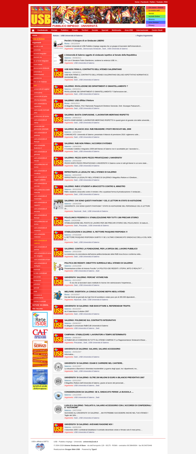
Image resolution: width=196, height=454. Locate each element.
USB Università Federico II (39, 146)
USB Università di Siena (40, 121)
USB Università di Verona (40, 184)
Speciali (36, 288)
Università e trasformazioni (39, 73)
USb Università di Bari (42, 260)
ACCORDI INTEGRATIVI (40, 54)
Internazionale (142, 30)
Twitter (152, 2)
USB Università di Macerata (40, 197)
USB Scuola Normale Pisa (41, 111)
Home (137, 2)
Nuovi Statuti (38, 64)
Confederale (43, 30)
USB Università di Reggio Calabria (40, 178)
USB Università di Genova (40, 153)
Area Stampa (153, 22)
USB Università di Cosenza (40, 229)
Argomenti (36, 43)
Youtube (159, 2)
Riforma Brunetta (40, 100)
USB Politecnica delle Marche (42, 191)
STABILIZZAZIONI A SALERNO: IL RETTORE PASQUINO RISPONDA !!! (96, 232)
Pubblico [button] (64, 30)
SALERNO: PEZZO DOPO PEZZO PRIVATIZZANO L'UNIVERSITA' (93, 158)
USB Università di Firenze (40, 140)
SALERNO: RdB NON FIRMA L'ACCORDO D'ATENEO (88, 143)
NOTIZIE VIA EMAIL (40, 305)
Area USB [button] (129, 30)
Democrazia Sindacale (41, 68)
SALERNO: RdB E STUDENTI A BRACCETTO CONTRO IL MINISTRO (95, 186)
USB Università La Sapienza (40, 105)
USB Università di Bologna (40, 264)
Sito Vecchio (37, 309)
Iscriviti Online (154, 16)
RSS (166, 2)
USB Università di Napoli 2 (40, 203)
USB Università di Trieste (40, 159)
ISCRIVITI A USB (38, 46)
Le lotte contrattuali (40, 273)
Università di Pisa (40, 96)
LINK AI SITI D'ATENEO (40, 82)
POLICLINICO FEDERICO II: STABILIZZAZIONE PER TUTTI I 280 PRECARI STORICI (102, 217)
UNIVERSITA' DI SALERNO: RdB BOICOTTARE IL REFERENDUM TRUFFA (97, 306)
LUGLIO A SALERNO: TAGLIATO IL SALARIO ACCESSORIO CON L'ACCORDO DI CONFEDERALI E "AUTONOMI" (108, 406)
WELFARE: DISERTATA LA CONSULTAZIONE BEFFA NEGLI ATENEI (95, 292)
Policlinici (37, 284)
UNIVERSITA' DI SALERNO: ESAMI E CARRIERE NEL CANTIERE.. (94, 363)
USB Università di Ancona (40, 210)
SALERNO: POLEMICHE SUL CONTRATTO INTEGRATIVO (90, 320)
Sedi (35, 85)
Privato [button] (75, 30)
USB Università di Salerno (40, 241)
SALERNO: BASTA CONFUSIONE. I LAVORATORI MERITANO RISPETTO (97, 115)
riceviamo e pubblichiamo (38, 296)
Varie (35, 291)
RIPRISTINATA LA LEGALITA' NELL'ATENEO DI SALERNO (90, 172)
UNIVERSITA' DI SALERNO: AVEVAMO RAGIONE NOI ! (89, 424)
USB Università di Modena (40, 172)
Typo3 (94, 449)
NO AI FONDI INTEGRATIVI (41, 61)
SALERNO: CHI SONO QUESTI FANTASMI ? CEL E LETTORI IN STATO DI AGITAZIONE (103, 201)
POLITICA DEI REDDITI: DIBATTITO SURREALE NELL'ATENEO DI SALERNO (99, 263)
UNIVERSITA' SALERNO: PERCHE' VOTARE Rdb (86, 277)
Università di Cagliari (41, 89)
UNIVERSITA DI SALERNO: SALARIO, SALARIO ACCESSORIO (92, 349)
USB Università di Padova (40, 134)
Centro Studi (157, 30)
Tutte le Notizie (38, 39)
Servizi (151, 13)
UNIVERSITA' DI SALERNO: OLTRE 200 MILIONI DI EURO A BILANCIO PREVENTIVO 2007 (104, 377)
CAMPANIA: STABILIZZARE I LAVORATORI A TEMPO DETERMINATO (95, 334)
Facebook (144, 2)
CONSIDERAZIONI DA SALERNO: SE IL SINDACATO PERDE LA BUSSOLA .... (99, 392)
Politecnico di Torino (41, 116)
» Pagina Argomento (144, 36)
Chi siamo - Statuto (156, 8)
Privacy (151, 25)
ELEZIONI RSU (38, 57)
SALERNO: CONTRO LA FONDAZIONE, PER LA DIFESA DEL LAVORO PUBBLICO (101, 249)
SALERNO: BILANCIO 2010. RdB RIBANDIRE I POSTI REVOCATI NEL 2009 (98, 129)
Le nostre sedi (154, 10)
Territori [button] (85, 30)
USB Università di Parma (40, 248)
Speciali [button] (105, 30)
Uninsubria (38, 93)
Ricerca (151, 19)
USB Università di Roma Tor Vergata (42, 254)
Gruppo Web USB (72, 449)
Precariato (37, 277)
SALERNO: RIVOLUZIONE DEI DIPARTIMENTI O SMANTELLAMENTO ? (96, 86)
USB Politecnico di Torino (41, 165)
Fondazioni (37, 280)
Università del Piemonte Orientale (41, 127)
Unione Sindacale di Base (75, 445)
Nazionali (37, 270)
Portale (54, 30)
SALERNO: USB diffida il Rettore (79, 100)
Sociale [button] (95, 30)
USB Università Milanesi (39, 235)
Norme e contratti (40, 301)
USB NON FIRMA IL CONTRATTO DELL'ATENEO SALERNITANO (93, 69)
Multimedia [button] (116, 30)
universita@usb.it (90, 442)
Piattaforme (38, 78)
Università (37, 50)
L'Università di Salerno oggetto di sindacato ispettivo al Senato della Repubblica (101, 55)
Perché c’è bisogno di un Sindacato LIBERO (84, 41)
